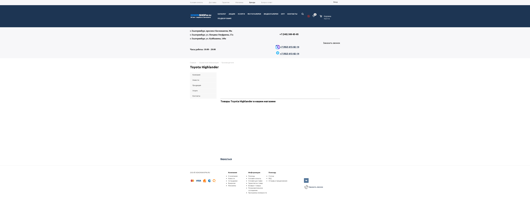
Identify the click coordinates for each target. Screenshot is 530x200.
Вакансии (231, 183)
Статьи (271, 176)
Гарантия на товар (255, 183)
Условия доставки (255, 181)
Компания (232, 172)
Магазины (232, 186)
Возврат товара (254, 186)
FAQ (270, 178)
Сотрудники (232, 181)
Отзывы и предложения (278, 181)
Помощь (272, 172)
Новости (231, 178)
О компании (233, 176)
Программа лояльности (257, 193)
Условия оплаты (254, 178)
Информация (254, 172)
